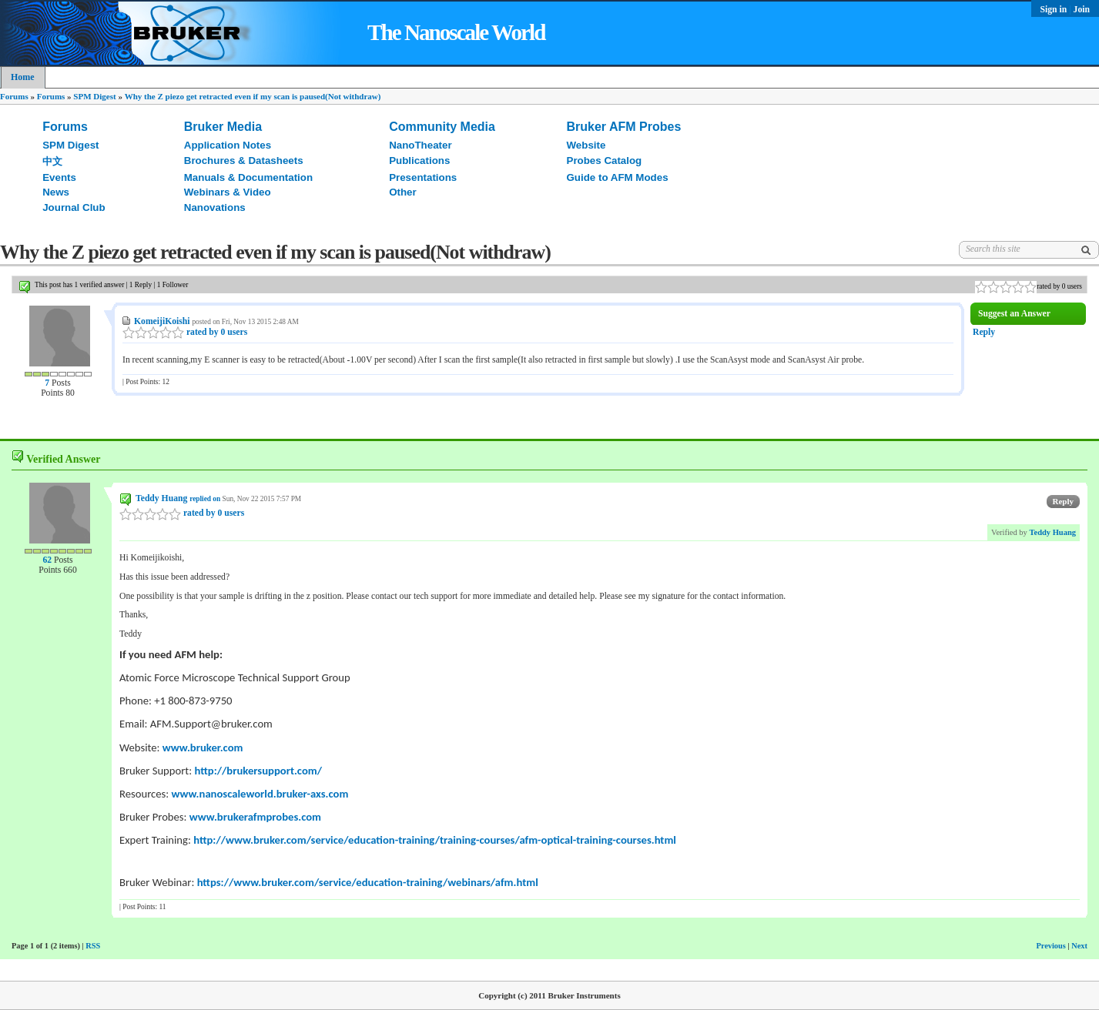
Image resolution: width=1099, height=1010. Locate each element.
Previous (1050, 945)
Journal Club (73, 207)
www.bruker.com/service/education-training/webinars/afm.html (385, 882)
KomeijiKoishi (162, 321)
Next (1079, 945)
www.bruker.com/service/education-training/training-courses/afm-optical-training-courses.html (451, 840)
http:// (209, 840)
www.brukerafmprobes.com (255, 817)
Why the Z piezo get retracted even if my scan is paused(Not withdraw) (253, 96)
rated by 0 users (184, 332)
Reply (984, 332)
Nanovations (215, 207)
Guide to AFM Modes (617, 177)
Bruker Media (223, 126)
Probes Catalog (604, 160)
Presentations (423, 177)
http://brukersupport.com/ (259, 771)
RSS (92, 945)
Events (59, 177)
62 (47, 560)
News (55, 192)
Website (586, 145)
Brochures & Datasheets (243, 160)
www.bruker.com (203, 747)
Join (1082, 10)
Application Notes (227, 145)
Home (23, 77)
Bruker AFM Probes (624, 126)
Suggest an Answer (1014, 314)
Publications (419, 160)
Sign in (1055, 10)
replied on (204, 499)
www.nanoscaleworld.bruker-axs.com (260, 794)
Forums (14, 96)
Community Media (442, 126)
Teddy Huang (161, 498)
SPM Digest (94, 96)
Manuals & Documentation (248, 177)
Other (403, 192)
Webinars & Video (227, 192)
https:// (215, 882)
